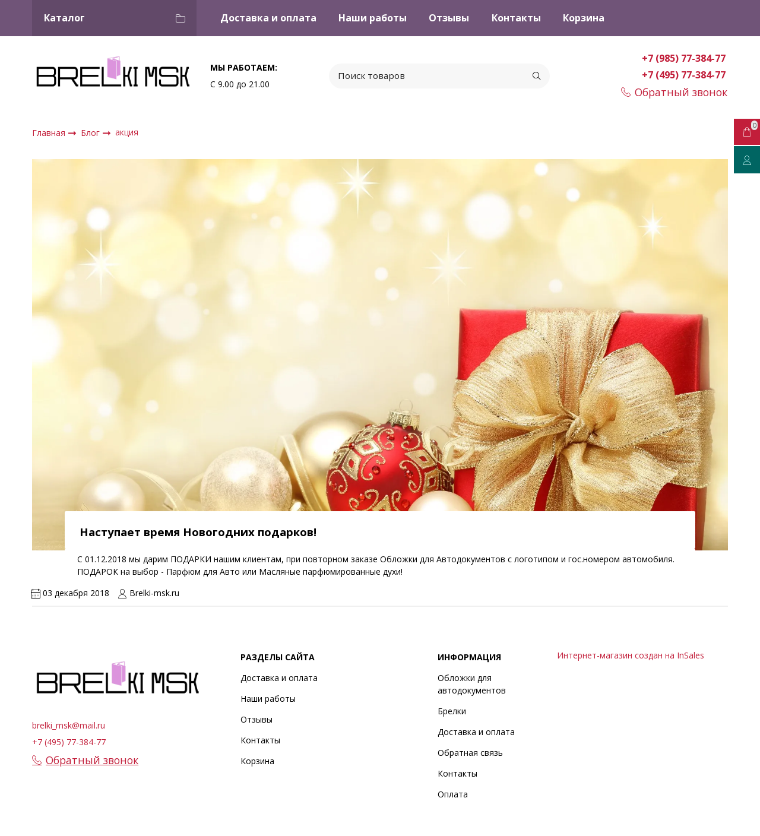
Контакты (516, 17)
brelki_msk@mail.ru (68, 725)
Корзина (583, 17)
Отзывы (449, 17)
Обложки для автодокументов (472, 684)
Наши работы (372, 17)
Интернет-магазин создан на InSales (630, 655)
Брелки (452, 711)
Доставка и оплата (268, 17)
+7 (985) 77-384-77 (685, 58)
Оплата (453, 794)
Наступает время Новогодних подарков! (198, 531)
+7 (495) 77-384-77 (685, 74)
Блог (91, 132)
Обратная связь (470, 752)
